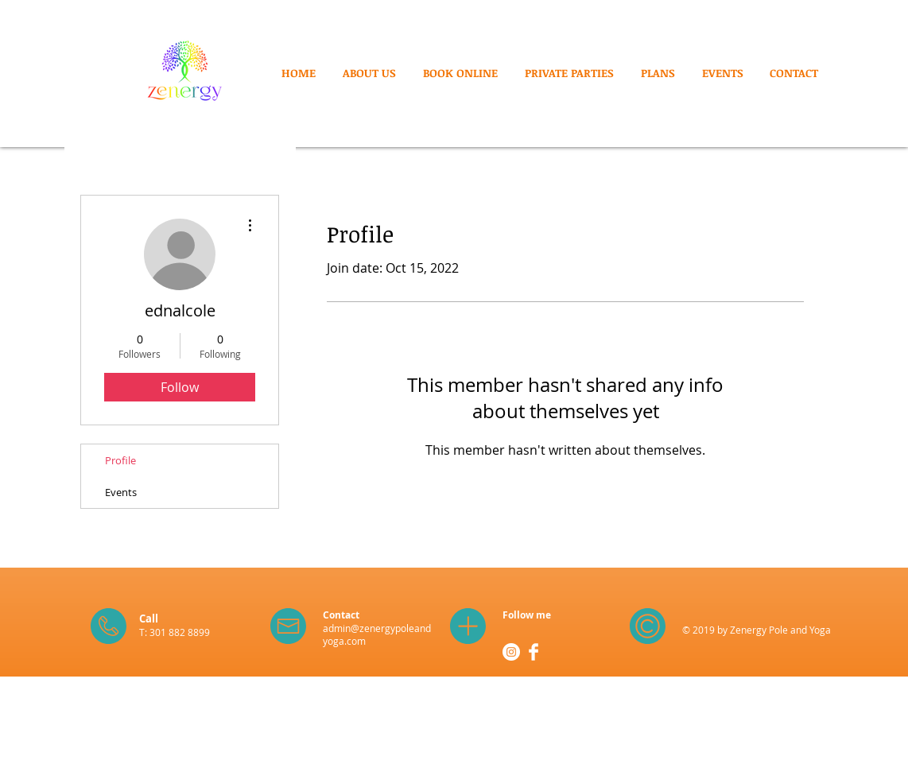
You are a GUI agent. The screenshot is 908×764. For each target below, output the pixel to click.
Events (121, 492)
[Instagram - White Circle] (511, 652)
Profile (120, 460)
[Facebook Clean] (533, 652)
